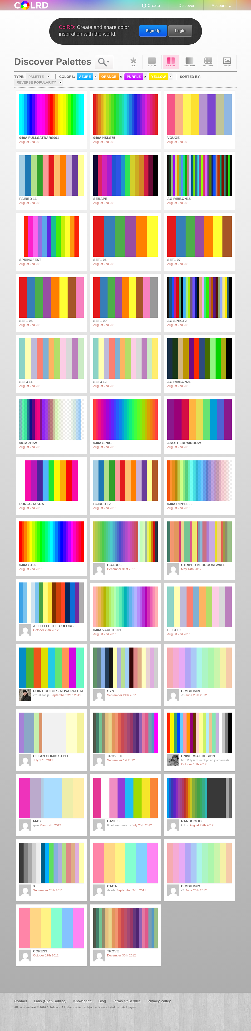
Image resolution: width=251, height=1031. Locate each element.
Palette (171, 62)
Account (219, 5)
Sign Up (153, 30)
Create (154, 5)
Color (152, 62)
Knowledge (82, 1001)
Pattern (208, 62)
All (133, 62)
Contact (20, 1001)
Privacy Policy (159, 1001)
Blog (102, 1001)
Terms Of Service (127, 1001)
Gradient (190, 62)
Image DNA (227, 62)
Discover (186, 5)
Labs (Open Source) (50, 1001)
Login (180, 30)
